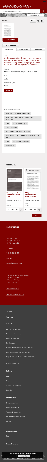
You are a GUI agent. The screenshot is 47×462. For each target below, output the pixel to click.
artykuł (6, 85)
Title (7, 381)
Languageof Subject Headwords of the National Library (22, 136)
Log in (8, 436)
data (7, 141)
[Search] (43, 11)
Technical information (13, 412)
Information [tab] (23, 50)
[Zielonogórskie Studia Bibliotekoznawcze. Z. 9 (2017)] (14, 180)
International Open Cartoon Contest (18, 352)
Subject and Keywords (13, 385)
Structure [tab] (38, 50)
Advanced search (34, 15)
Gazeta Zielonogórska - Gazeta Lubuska (19, 348)
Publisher (9, 390)
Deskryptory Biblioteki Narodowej (18, 113)
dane (7, 124)
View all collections (12, 364)
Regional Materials (12, 338)
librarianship (10, 145)
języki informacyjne (20, 124)
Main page (9, 317)
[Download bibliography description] (12, 209)
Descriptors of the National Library (18, 131)
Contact (9, 421)
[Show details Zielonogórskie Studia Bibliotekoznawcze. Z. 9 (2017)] (20, 209)
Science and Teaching (13, 334)
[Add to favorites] (38, 20)
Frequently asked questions (15, 417)
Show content (10, 40)
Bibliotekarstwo (11, 128)
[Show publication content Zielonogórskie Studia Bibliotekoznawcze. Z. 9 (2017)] (16, 209)
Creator (9, 376)
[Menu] (44, 2)
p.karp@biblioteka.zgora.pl (15, 294)
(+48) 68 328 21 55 (12, 253)
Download (10, 45)
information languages (21, 141)
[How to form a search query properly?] (42, 15)
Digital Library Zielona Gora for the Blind (20, 357)
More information (31, 453)
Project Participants (12, 407)
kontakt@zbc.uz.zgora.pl (14, 263)
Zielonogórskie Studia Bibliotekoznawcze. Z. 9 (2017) (14, 194)
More (36, 215)
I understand (24, 456)
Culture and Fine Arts (13, 329)
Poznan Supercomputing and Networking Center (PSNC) (23, 458)
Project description (12, 403)
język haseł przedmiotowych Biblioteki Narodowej (19, 118)
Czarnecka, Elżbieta (32, 72)
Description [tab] (9, 50)
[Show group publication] (33, 170)
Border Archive (11, 343)
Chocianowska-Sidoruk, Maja (14, 72)
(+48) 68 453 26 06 (12, 288)
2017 (6, 78)
